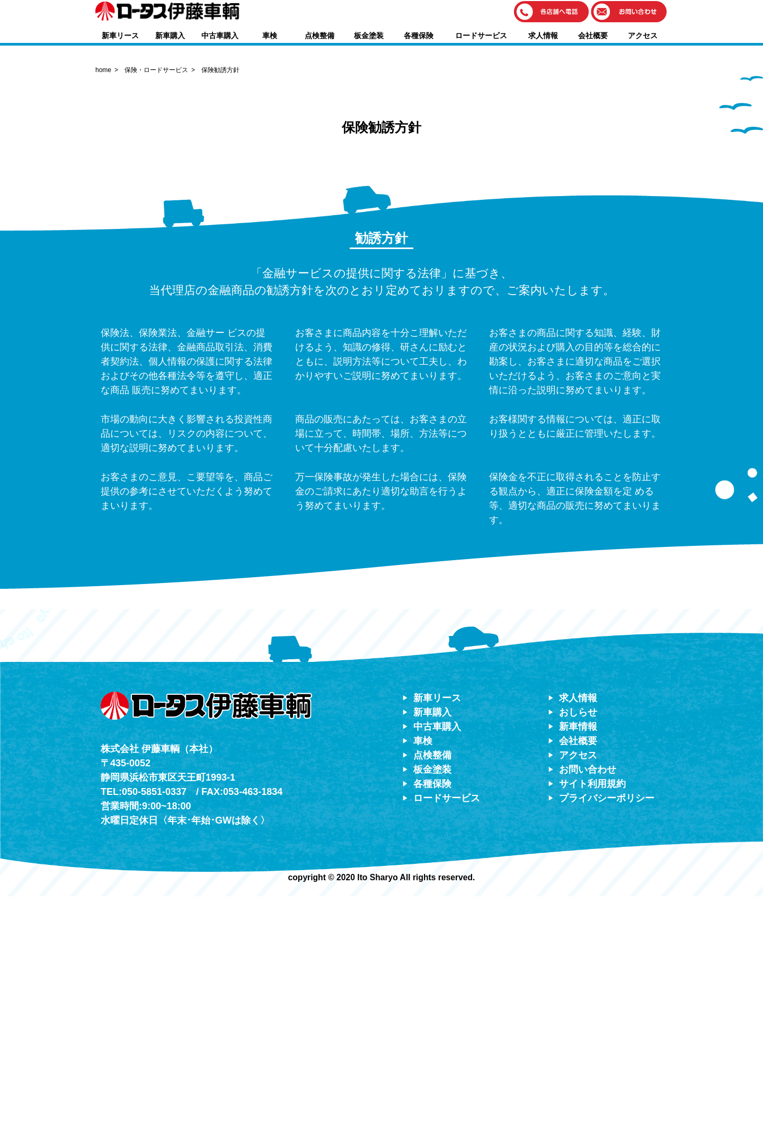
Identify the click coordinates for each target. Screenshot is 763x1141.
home (103, 314)
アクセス (643, 35)
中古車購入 (219, 35)
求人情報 (543, 35)
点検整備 (319, 35)
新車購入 (170, 35)
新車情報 (578, 971)
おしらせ (578, 956)
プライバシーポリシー (606, 1042)
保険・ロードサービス (156, 314)
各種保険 (418, 35)
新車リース (120, 35)
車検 (269, 35)
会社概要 (593, 35)
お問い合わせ (587, 1014)
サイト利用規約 (592, 1028)
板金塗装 (369, 35)
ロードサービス (481, 35)
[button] (551, 12)
